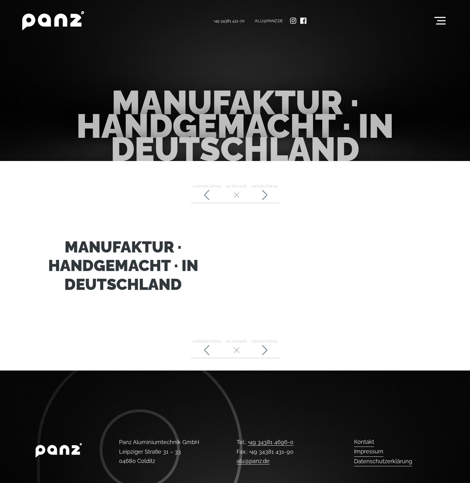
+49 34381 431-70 (229, 21)
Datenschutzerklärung (383, 461)
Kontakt (364, 442)
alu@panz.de (269, 21)
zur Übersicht (236, 192)
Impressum (368, 451)
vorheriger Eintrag (207, 192)
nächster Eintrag (264, 192)
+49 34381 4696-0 (270, 442)
